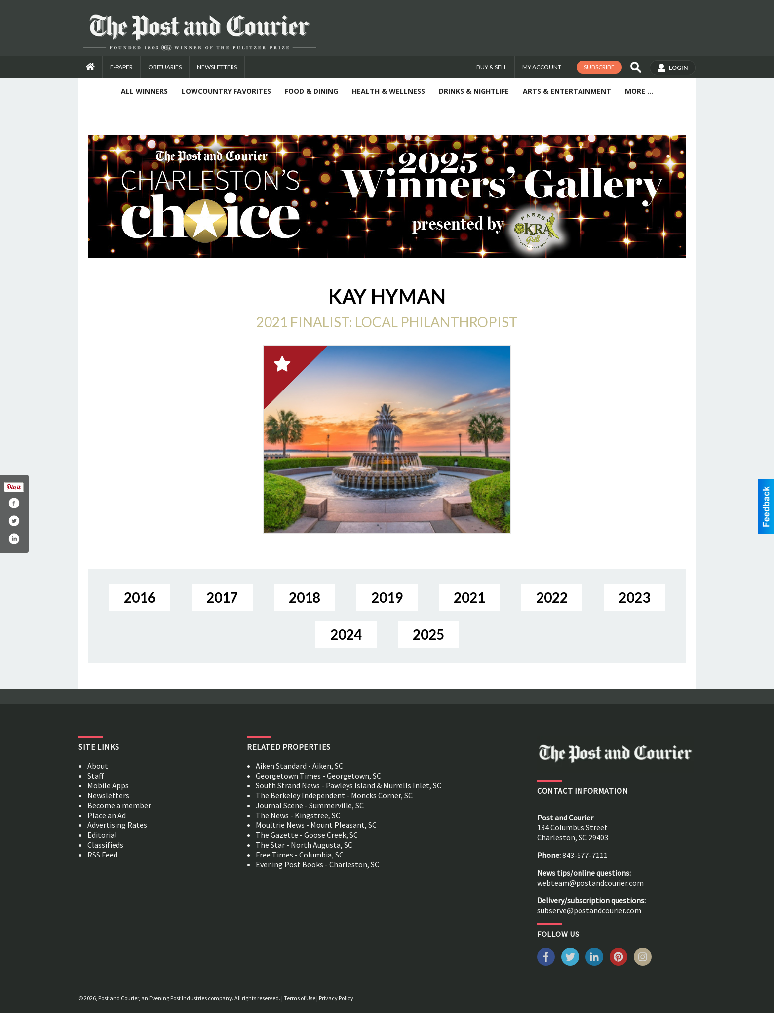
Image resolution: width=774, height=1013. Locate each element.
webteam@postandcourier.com (590, 883)
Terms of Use (299, 998)
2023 (634, 597)
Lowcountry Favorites (226, 91)
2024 (346, 634)
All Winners (144, 91)
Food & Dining (311, 91)
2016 (139, 597)
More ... (639, 91)
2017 (222, 597)
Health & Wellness (388, 91)
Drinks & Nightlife (474, 91)
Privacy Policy (336, 998)
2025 (428, 634)
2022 (552, 597)
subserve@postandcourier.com (589, 910)
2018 (304, 597)
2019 (387, 597)
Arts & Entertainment (567, 91)
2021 (469, 597)
